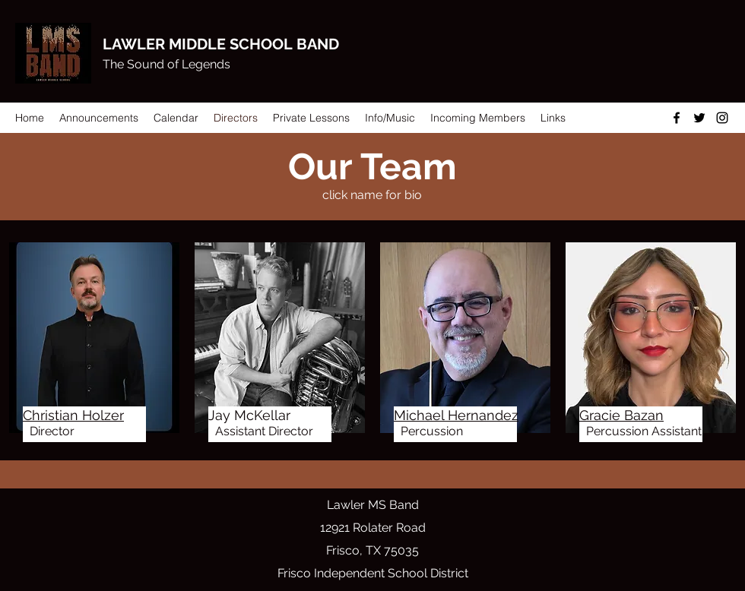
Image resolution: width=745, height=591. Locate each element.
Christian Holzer (73, 415)
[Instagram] (722, 117)
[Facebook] (676, 117)
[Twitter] (699, 117)
